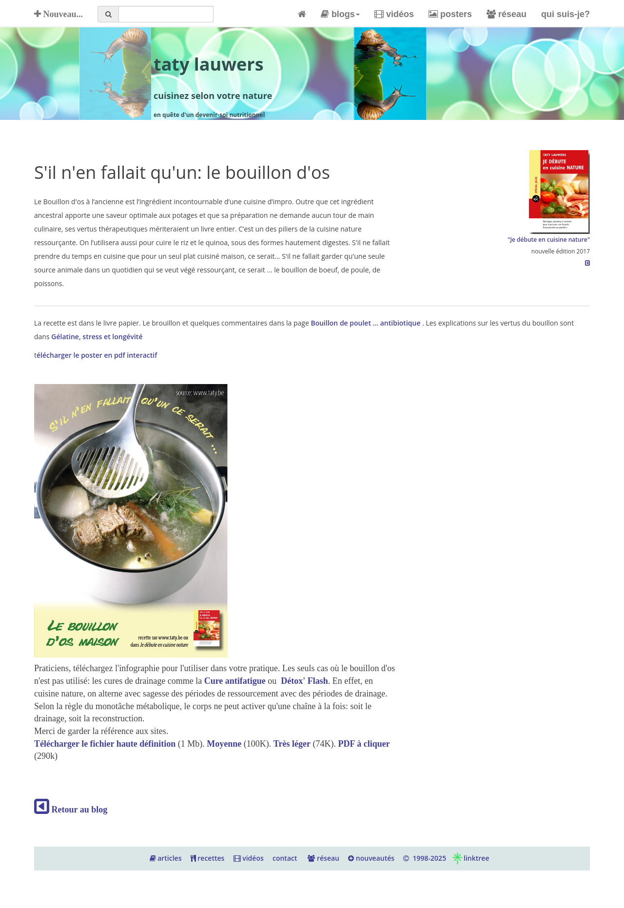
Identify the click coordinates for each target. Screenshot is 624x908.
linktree (470, 858)
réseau (506, 14)
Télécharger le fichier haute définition (106, 744)
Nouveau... (58, 14)
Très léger (292, 744)
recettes (208, 858)
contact (285, 858)
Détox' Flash (304, 681)
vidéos (394, 14)
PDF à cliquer (364, 744)
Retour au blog (70, 809)
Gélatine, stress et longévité (96, 336)
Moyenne (224, 744)
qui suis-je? (565, 14)
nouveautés (371, 858)
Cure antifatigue (235, 681)
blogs (340, 14)
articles (166, 858)
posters (450, 14)
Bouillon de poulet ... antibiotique (366, 323)
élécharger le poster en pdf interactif (97, 355)
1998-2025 (424, 858)
